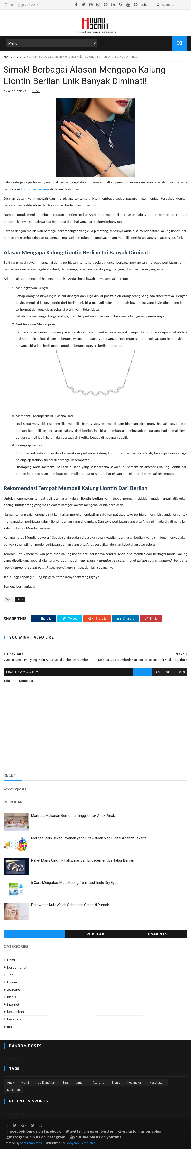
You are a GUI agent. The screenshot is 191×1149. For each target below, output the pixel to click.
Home (8, 57)
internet (13, 1004)
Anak (10, 1082)
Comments (156, 934)
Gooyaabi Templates (80, 1143)
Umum (12, 982)
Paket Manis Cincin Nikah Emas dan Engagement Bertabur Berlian (82, 860)
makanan (14, 1026)
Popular (95, 934)
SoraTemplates (31, 1143)
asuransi (14, 989)
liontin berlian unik (35, 189)
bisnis (21, 57)
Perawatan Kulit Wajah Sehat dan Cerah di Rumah (70, 905)
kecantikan (15, 1011)
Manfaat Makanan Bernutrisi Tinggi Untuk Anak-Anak (73, 816)
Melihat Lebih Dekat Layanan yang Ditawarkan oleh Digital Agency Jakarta (89, 838)
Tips (10, 975)
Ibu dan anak (17, 967)
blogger (142, 672)
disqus (180, 672)
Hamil (11, 960)
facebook (162, 672)
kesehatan (15, 1019)
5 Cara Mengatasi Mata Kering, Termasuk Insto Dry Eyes (74, 883)
